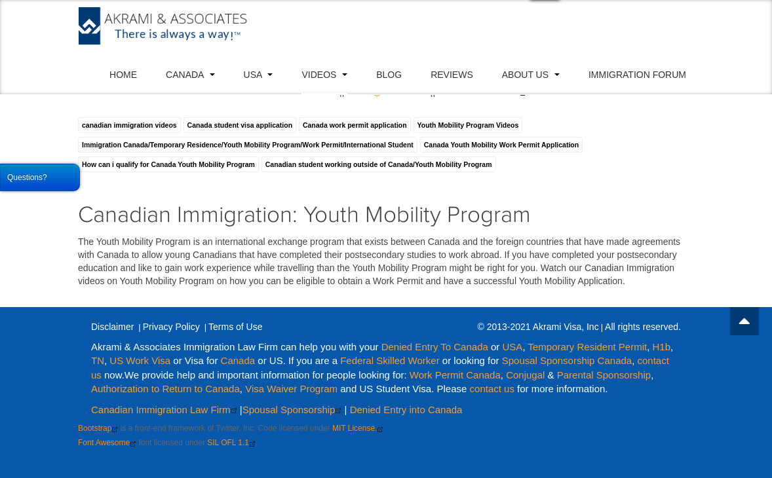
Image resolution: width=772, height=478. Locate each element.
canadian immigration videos (129, 125)
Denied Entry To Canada (434, 346)
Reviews (452, 74)
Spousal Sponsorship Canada (567, 360)
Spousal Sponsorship (292, 409)
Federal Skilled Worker (389, 360)
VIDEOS (324, 74)
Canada (190, 74)
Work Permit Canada (455, 374)
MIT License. (357, 428)
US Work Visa (139, 360)
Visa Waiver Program (291, 388)
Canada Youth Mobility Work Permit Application (501, 145)
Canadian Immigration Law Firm (164, 409)
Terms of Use (235, 327)
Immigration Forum (637, 74)
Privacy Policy (171, 327)
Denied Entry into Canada (406, 409)
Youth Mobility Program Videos (468, 125)
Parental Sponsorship (604, 374)
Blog (389, 74)
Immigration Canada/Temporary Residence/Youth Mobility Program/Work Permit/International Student (248, 145)
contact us (492, 388)
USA (258, 74)
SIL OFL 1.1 (231, 442)
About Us (531, 74)
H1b (662, 346)
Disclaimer (112, 327)
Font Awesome (107, 442)
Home (123, 74)
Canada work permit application (355, 125)
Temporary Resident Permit (587, 346)
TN (97, 360)
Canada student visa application (239, 125)
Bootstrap (98, 428)
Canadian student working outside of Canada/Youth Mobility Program (378, 164)
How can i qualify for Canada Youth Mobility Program (168, 164)
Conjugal (526, 374)
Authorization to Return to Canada (165, 388)
